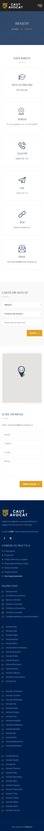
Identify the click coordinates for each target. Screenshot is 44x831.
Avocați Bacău (12, 639)
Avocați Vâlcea (12, 802)
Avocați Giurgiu (12, 712)
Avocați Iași (11, 733)
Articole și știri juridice (15, 608)
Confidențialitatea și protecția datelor (22, 616)
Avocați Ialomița (13, 729)
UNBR (11, 531)
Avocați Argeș (12, 635)
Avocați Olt (10, 764)
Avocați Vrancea (13, 810)
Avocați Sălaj (11, 772)
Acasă (15, 29)
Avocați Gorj (11, 716)
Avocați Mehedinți (14, 745)
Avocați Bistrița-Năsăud (16, 647)
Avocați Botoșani (13, 652)
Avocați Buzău (12, 668)
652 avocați (22, 89)
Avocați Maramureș (14, 741)
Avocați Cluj (11, 681)
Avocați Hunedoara (14, 724)
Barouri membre (13, 599)
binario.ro (28, 827)
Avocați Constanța (14, 691)
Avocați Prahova (13, 768)
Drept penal (9, 551)
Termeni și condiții (14, 612)
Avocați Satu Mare (14, 777)
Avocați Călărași (13, 673)
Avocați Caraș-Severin (15, 677)
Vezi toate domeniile (13, 576)
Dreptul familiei (11, 567)
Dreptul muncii (10, 572)
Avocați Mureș (12, 756)
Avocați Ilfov (11, 737)
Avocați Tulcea (12, 797)
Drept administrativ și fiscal (16, 563)
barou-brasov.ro (22, 227)
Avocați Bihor (12, 643)
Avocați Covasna (13, 695)
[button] (22, 372)
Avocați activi (11, 591)
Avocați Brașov (12, 660)
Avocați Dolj (11, 703)
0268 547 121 (22, 158)
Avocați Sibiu (11, 781)
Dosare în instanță (14, 604)
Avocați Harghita (13, 720)
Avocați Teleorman (14, 789)
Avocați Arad (11, 631)
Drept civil (8, 555)
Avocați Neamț (12, 760)
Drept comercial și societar (16, 559)
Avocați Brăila (12, 656)
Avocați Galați (12, 708)
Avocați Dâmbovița (14, 699)
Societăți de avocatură (15, 595)
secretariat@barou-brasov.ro (22, 261)
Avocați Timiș (11, 793)
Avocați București (13, 664)
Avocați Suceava (13, 785)
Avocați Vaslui (12, 806)
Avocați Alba (11, 626)
